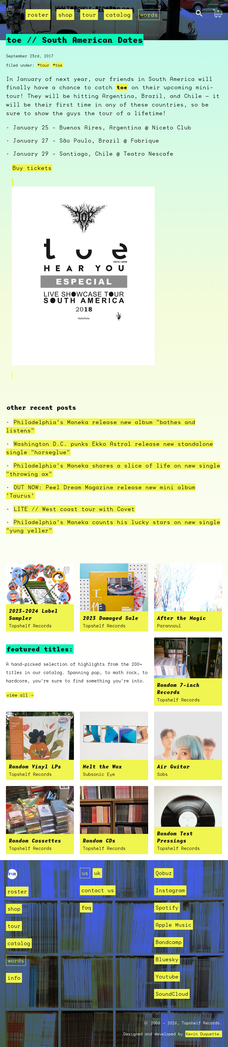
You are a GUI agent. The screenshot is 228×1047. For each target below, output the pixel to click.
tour (89, 14)
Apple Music (173, 924)
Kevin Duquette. (203, 1034)
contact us (97, 890)
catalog (118, 14)
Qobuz (164, 873)
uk (97, 873)
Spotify (167, 907)
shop (65, 14)
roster (38, 14)
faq (86, 907)
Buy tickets (32, 167)
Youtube (167, 976)
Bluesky (167, 959)
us (85, 873)
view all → (20, 695)
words (149, 14)
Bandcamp (169, 942)
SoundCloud (172, 993)
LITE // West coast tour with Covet (74, 508)
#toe (57, 65)
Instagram (170, 890)
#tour (43, 65)
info (13, 977)
